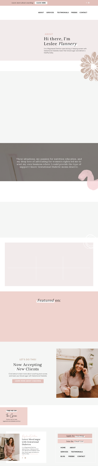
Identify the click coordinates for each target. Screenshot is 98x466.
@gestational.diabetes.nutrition (11, 421)
